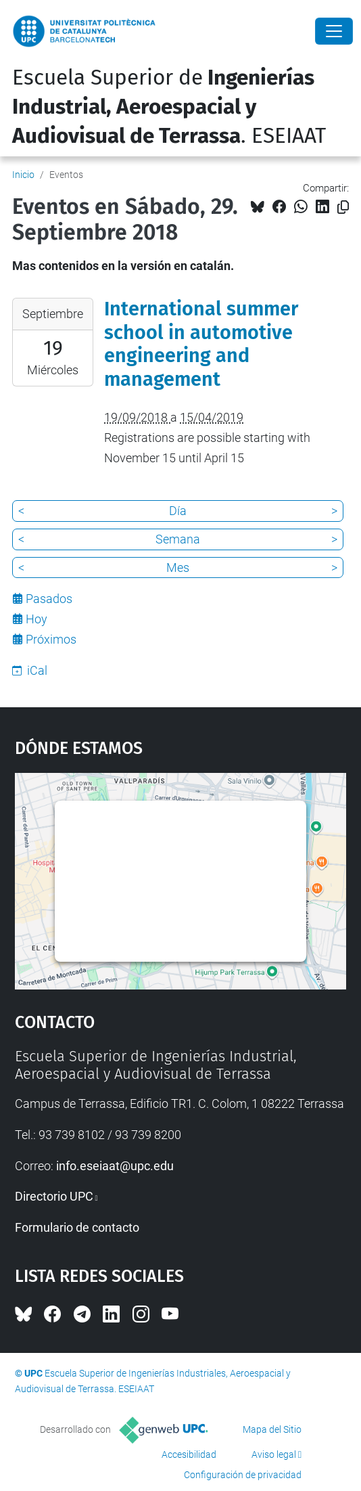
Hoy (36, 619)
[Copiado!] (343, 207)
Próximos (51, 639)
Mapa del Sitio (272, 1429)
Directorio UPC (54, 1196)
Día (178, 511)
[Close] (334, 31)
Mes (177, 567)
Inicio (23, 174)
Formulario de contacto (77, 1227)
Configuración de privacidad (243, 1474)
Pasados (49, 599)
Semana (177, 539)
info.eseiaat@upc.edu (115, 1166)
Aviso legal (273, 1454)
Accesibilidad (189, 1454)
